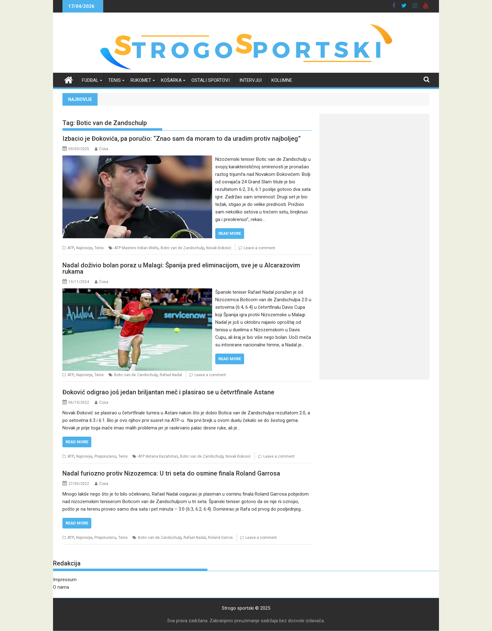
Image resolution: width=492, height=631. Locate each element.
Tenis (114, 80)
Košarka (171, 80)
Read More (229, 233)
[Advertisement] (374, 157)
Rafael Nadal (171, 375)
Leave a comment (259, 248)
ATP (70, 248)
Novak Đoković (218, 248)
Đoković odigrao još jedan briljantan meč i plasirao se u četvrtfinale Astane (168, 392)
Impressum (65, 579)
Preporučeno (105, 456)
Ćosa (103, 149)
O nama (61, 587)
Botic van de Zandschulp (182, 248)
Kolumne (281, 80)
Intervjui (250, 80)
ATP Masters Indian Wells (136, 248)
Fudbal (90, 80)
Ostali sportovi (210, 80)
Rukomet (141, 80)
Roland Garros (220, 537)
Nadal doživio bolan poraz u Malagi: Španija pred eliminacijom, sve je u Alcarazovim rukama (181, 268)
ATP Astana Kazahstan (158, 456)
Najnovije (84, 248)
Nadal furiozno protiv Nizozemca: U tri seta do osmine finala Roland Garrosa (171, 473)
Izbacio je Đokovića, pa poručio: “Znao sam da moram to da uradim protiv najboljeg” (181, 138)
